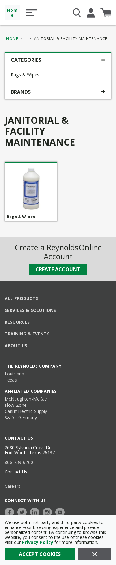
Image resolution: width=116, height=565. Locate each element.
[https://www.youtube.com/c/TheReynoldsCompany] (61, 511)
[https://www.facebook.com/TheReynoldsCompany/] (11, 511)
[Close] (94, 554)
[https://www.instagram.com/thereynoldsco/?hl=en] (49, 511)
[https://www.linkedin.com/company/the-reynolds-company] (36, 511)
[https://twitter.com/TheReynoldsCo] (23, 511)
